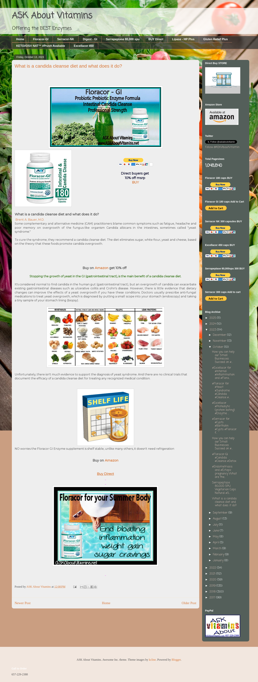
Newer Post (23, 603)
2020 (213, 580)
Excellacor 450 (84, 45)
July (216, 525)
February (219, 554)
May (216, 537)
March (217, 548)
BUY (135, 182)
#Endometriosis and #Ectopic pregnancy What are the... (224, 472)
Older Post (189, 603)
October (218, 347)
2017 (212, 598)
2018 (213, 592)
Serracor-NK (65, 39)
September (220, 513)
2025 (213, 318)
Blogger (176, 659)
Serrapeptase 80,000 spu (123, 39)
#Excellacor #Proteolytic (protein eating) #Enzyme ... (223, 408)
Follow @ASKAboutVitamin (222, 147)
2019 (212, 586)
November (220, 341)
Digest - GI (90, 39)
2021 (212, 574)
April (216, 542)
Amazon (101, 268)
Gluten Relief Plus (215, 39)
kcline (152, 659)
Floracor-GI (40, 39)
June (216, 531)
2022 (213, 568)
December (220, 335)
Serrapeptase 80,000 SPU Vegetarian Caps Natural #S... (224, 488)
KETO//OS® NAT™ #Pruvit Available (40, 45)
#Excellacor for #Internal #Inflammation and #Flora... (223, 373)
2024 (213, 324)
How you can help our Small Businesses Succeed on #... (223, 357)
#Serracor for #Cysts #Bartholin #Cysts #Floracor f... (224, 426)
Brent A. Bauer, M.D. (29, 219)
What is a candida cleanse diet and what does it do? (224, 502)
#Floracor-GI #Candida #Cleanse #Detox (224, 457)
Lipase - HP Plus (183, 39)
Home (20, 39)
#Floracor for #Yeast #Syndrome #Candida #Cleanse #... (221, 391)
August (218, 519)
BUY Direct (155, 39)
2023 (213, 330)
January (218, 560)
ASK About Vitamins (52, 16)
